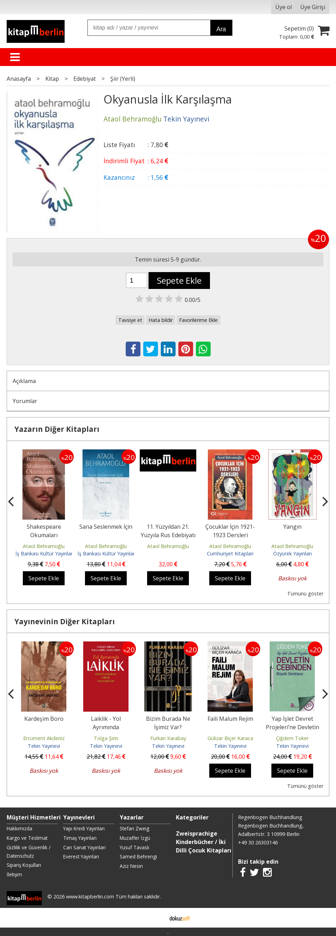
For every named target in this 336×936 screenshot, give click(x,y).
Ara (221, 29)
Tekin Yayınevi (44, 746)
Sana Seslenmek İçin (105, 526)
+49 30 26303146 (258, 842)
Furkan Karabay (168, 738)
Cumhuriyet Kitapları (230, 553)
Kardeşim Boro (44, 719)
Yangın (292, 526)
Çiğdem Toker (292, 738)
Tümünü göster (305, 593)
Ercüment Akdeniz (44, 738)
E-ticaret (157, 918)
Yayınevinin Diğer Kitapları (64, 621)
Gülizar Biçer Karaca (230, 738)
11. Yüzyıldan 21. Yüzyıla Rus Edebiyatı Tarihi (168, 535)
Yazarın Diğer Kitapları (56, 429)
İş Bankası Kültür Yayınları (44, 553)
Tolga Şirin (106, 738)
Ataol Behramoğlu (44, 546)
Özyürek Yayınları (292, 553)
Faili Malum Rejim (230, 719)
